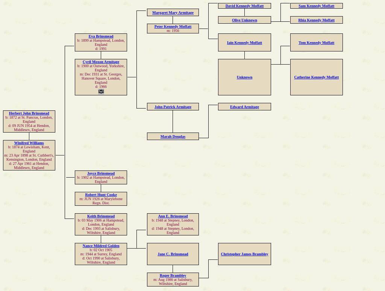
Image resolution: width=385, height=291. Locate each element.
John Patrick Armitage (173, 107)
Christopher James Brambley (244, 254)
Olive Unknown (244, 20)
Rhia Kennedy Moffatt (316, 20)
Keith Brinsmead (101, 216)
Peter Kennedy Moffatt (173, 26)
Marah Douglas (173, 136)
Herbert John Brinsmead (29, 113)
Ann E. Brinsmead (173, 216)
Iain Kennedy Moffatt (244, 43)
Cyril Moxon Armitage (101, 62)
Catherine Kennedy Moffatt (316, 77)
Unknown (245, 77)
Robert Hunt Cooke (101, 195)
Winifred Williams (29, 143)
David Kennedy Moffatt (245, 6)
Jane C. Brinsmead (173, 254)
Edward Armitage (244, 107)
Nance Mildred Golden (101, 246)
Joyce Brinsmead (101, 173)
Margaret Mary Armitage (173, 13)
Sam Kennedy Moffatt (316, 6)
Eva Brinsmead (101, 36)
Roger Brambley (173, 275)
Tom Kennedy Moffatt (316, 43)
